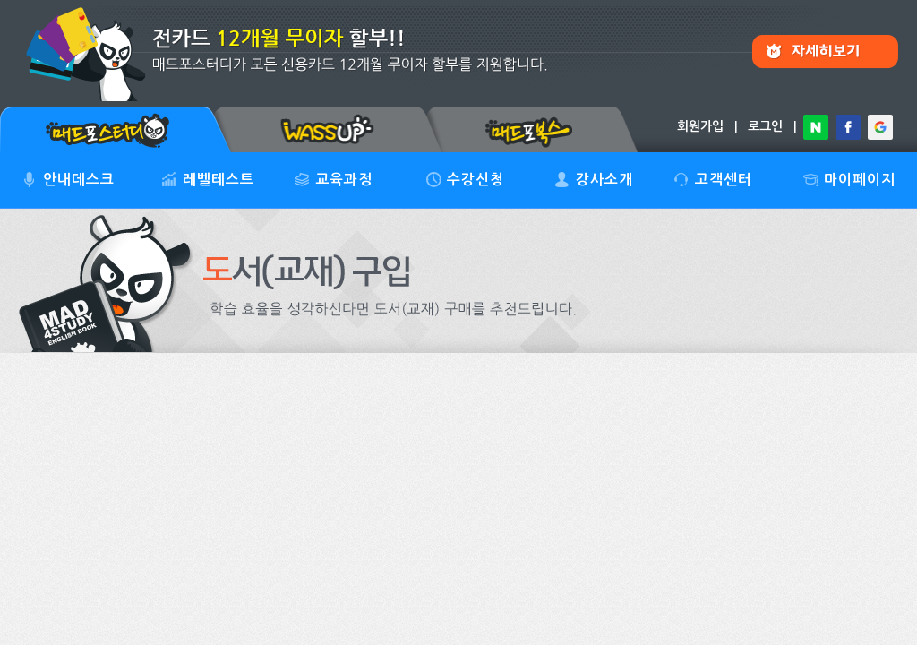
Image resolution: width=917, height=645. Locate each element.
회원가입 (700, 126)
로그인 (765, 126)
